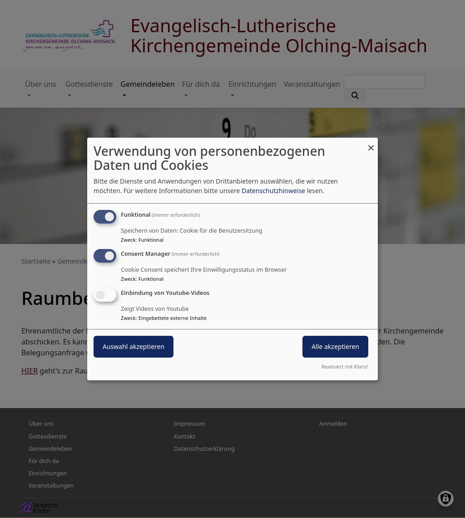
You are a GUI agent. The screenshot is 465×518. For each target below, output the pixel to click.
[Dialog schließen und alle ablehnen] (371, 143)
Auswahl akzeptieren (133, 346)
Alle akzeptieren (335, 346)
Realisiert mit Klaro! (345, 366)
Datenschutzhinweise (273, 190)
